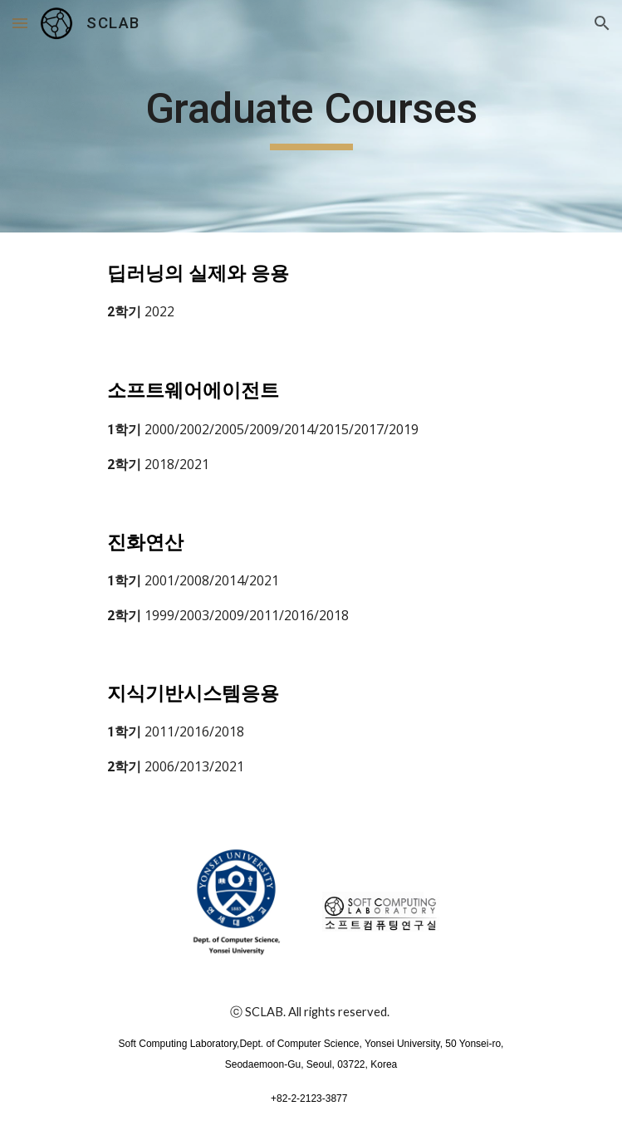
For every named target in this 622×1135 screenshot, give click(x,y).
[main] (311, 116)
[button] (20, 23)
